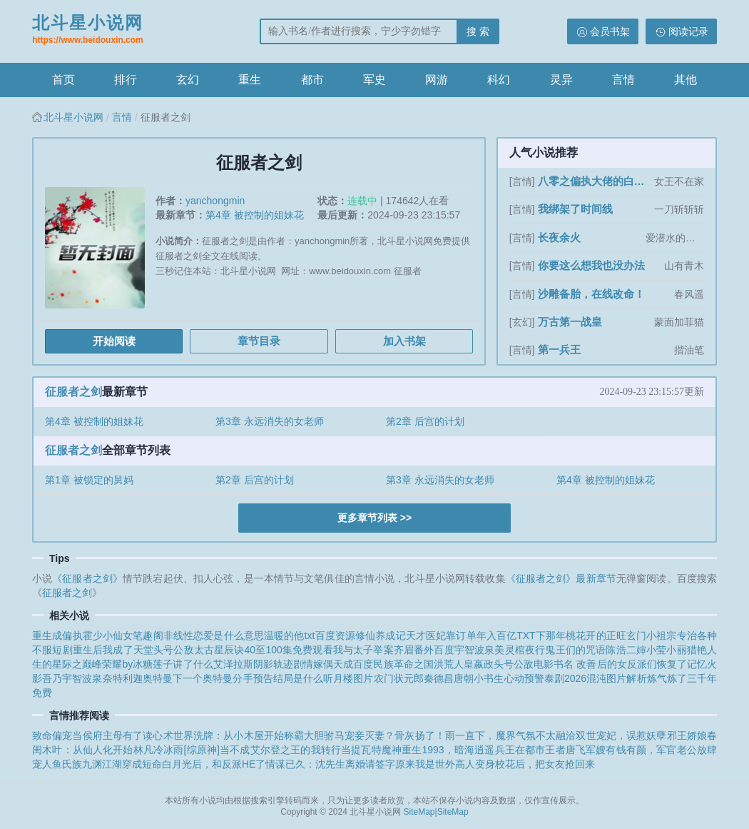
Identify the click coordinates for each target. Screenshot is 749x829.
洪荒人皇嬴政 (464, 664)
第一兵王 (559, 349)
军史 (374, 80)
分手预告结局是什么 (278, 678)
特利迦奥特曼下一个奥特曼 (173, 678)
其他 (685, 80)
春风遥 (689, 294)
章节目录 (259, 341)
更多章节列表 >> (374, 517)
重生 (249, 80)
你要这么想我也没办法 (591, 265)
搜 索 (478, 31)
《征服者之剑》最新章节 (561, 578)
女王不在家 (679, 181)
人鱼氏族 (62, 764)
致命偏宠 (52, 735)
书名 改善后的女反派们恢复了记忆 (630, 664)
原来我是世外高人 (435, 764)
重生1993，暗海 (438, 749)
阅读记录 (688, 31)
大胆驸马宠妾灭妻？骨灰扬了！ (374, 735)
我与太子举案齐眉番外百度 (393, 649)
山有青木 (684, 265)
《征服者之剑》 (87, 578)
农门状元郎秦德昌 (414, 678)
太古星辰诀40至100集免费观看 (263, 649)
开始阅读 (114, 341)
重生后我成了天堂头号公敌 (133, 649)
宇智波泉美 (479, 649)
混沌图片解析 (616, 678)
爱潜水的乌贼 (675, 237)
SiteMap (419, 812)
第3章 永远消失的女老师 (269, 421)
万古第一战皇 (570, 322)
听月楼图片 (348, 678)
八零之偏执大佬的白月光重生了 (594, 181)
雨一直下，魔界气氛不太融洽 (510, 735)
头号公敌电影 (524, 664)
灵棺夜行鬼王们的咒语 (555, 649)
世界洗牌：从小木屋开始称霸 (239, 735)
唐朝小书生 (479, 678)
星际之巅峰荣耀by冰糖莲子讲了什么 (132, 664)
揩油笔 (689, 350)
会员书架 (610, 31)
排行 (125, 80)
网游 (436, 80)
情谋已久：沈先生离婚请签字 (330, 764)
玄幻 (187, 80)
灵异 (561, 80)
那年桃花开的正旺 (586, 635)
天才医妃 (426, 635)
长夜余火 (559, 237)
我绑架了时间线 (575, 209)
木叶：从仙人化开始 (87, 749)
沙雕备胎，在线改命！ (591, 294)
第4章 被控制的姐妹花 (254, 215)
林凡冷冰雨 (158, 749)
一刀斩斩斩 (679, 209)
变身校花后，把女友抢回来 (535, 764)
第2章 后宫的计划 (425, 421)
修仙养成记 (380, 635)
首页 (63, 80)
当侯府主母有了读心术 (122, 735)
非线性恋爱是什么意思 (213, 635)
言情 (623, 80)
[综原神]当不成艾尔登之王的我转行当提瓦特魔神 (293, 749)
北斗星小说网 (87, 31)
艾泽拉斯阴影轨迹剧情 (263, 664)
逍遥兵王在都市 (509, 749)
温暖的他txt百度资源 (309, 635)
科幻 (498, 80)
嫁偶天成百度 (343, 664)
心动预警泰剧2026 (545, 678)
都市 (312, 80)
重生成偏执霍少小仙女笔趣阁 (97, 635)
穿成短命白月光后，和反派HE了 (193, 764)
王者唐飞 (565, 749)
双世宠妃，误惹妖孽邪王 (631, 735)
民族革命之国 (403, 664)
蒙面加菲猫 (679, 322)
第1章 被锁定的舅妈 (89, 480)
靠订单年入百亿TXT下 (496, 635)
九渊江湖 (102, 764)
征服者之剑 (73, 392)
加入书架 (404, 341)
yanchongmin (215, 200)
